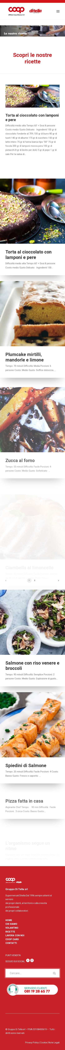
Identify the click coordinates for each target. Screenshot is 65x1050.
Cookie (43, 1042)
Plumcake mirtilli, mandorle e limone (24, 370)
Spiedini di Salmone (25, 778)
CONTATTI (11, 943)
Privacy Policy (32, 1042)
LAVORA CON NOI (14, 935)
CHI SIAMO (11, 924)
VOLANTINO (11, 928)
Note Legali (54, 1042)
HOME (8, 920)
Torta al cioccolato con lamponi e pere (28, 258)
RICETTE (10, 931)
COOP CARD (12, 939)
